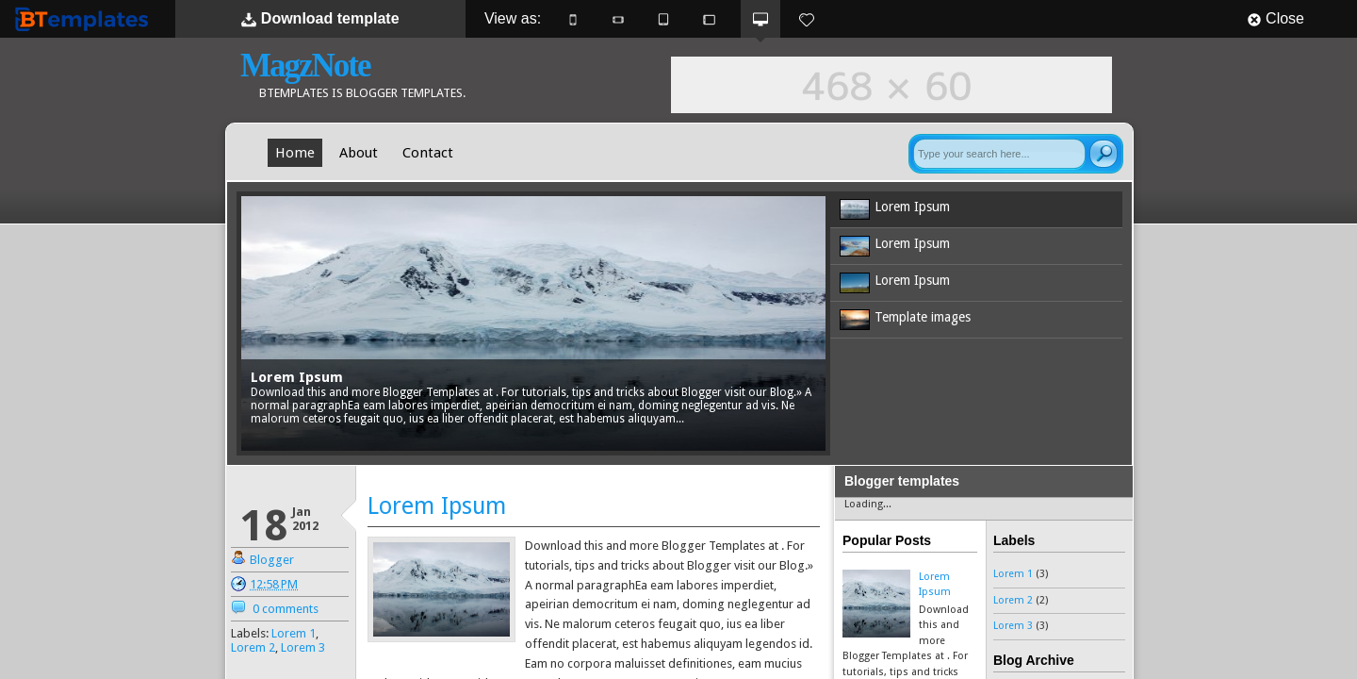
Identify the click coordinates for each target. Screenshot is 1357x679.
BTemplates (85, 18)
